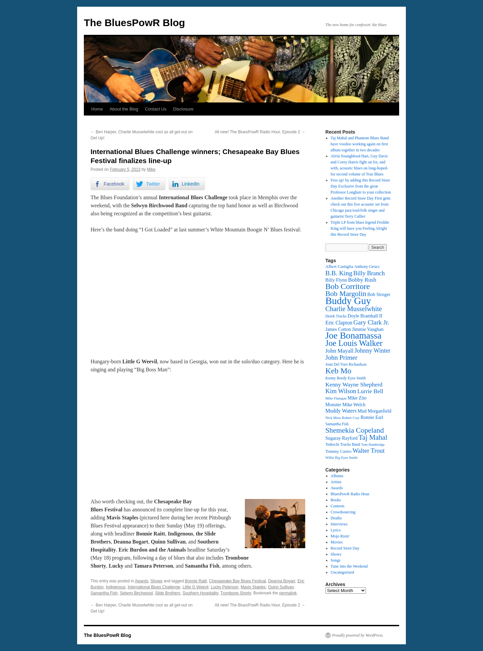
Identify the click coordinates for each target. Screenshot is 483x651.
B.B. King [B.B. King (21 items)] (338, 273)
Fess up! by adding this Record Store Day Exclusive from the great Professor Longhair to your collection (361, 186)
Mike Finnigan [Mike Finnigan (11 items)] (335, 398)
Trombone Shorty (235, 593)
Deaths (336, 518)
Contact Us (155, 109)
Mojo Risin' (340, 536)
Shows (157, 581)
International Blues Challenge (154, 587)
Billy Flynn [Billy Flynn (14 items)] (336, 280)
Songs (335, 560)
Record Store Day (345, 548)
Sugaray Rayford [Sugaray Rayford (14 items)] (341, 438)
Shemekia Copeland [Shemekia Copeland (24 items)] (354, 430)
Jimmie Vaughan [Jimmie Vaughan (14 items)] (367, 329)
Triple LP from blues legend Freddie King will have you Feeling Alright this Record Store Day (360, 228)
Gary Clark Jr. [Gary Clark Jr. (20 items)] (371, 322)
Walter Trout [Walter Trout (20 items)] (369, 450)
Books (336, 500)
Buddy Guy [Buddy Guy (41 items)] (348, 300)
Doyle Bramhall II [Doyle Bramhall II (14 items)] (364, 315)
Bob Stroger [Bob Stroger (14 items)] (378, 294)
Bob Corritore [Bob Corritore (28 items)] (347, 286)
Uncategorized (342, 572)
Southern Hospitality (200, 593)
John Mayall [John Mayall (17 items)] (339, 351)
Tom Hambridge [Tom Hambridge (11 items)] (373, 444)
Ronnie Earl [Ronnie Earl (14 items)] (372, 417)
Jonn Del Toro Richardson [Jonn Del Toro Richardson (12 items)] (346, 364)
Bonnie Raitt (196, 581)
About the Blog (124, 109)
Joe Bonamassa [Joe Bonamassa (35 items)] (353, 336)
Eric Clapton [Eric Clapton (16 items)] (339, 323)
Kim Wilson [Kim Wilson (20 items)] (340, 390)
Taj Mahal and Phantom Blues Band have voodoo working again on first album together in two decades (360, 144)
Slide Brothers (167, 593)
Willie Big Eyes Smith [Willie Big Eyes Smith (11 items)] (341, 457)
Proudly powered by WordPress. (358, 635)
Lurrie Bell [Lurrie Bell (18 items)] (370, 391)
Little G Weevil (195, 587)
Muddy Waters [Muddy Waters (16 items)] (341, 411)
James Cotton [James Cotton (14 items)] (338, 329)
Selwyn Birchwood (136, 593)
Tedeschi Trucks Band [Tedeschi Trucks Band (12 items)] (342, 444)
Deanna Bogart (281, 581)
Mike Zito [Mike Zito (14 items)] (357, 398)
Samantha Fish (104, 593)
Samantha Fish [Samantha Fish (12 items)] (336, 424)
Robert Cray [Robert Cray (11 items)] (350, 418)
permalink (288, 593)
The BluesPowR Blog (134, 22)
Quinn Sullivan (281, 587)
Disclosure (183, 109)
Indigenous (115, 587)
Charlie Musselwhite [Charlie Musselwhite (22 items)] (353, 308)
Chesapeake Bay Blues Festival (237, 581)
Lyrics (336, 530)
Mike (151, 169)
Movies (337, 542)
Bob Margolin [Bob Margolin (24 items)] (345, 294)
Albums (337, 476)
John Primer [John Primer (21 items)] (341, 357)
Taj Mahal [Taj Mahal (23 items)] (373, 437)
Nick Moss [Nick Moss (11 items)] (333, 418)
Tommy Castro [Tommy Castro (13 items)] (338, 451)
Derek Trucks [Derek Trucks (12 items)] (335, 316)
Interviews (339, 524)
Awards (141, 581)
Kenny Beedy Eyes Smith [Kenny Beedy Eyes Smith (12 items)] (345, 378)
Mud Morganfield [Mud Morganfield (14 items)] (374, 411)
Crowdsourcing (343, 512)
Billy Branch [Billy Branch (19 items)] (369, 273)
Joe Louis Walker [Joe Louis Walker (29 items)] (353, 343)
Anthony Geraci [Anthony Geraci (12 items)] (366, 267)
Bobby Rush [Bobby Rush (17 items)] (362, 280)
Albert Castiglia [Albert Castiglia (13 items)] (339, 266)
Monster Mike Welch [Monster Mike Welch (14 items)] (345, 404)
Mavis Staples (253, 587)
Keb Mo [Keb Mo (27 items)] (338, 370)
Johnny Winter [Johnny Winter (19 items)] (372, 350)
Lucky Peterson (224, 587)
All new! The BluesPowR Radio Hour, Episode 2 (260, 132)
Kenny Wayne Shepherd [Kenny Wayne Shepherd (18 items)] (353, 384)
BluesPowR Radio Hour (350, 494)
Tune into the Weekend (349, 566)
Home (97, 109)
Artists (336, 482)
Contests (337, 506)
